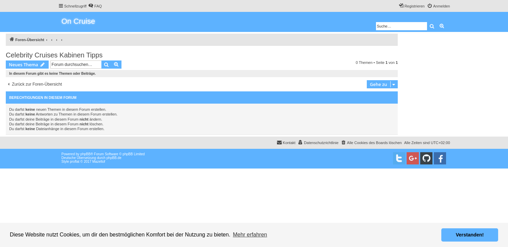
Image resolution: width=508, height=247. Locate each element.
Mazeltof (98, 161)
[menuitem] (95, 6)
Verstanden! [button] (470, 234)
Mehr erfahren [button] (250, 234)
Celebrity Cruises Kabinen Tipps (54, 55)
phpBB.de (113, 158)
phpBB (85, 154)
